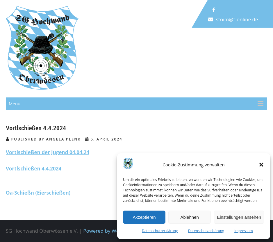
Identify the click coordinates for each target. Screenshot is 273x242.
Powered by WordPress (110, 230)
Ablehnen (189, 217)
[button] (261, 165)
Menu (14, 103)
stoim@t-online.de (237, 19)
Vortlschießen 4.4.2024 (33, 168)
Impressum (243, 230)
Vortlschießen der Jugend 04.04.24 (47, 152)
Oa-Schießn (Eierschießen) (38, 192)
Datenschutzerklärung (160, 230)
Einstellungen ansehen (239, 217)
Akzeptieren (144, 217)
